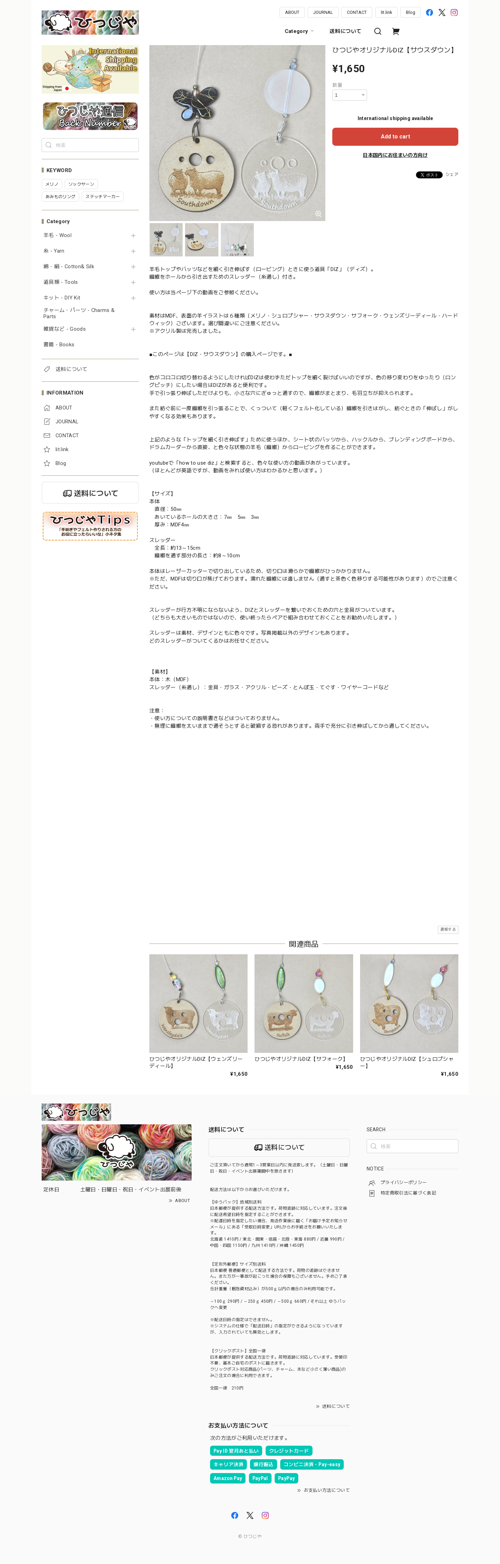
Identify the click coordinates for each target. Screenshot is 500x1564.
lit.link (386, 12)
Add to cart (395, 136)
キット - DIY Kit (61, 298)
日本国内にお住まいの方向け (395, 155)
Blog (410, 12)
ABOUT (292, 12)
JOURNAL (323, 12)
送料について (345, 31)
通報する (448, 929)
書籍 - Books (58, 345)
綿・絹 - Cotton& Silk (68, 267)
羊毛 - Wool (57, 235)
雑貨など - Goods (64, 329)
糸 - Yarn (54, 251)
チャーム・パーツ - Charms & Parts (79, 313)
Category (300, 31)
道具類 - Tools (60, 282)
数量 (337, 85)
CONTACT (357, 12)
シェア (451, 174)
